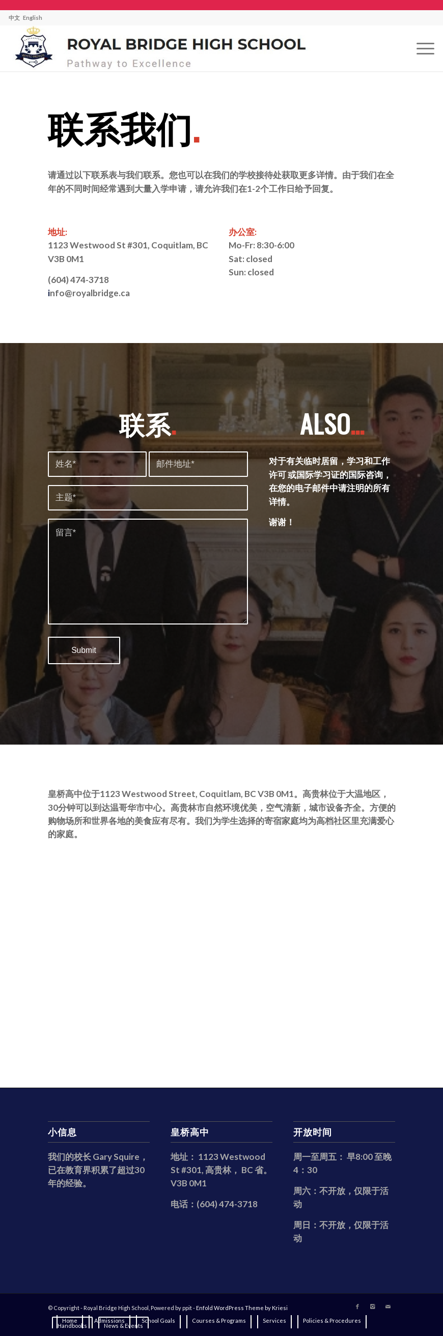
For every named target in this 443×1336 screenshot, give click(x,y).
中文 (14, 17)
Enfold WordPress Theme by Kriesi (242, 1307)
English (32, 17)
